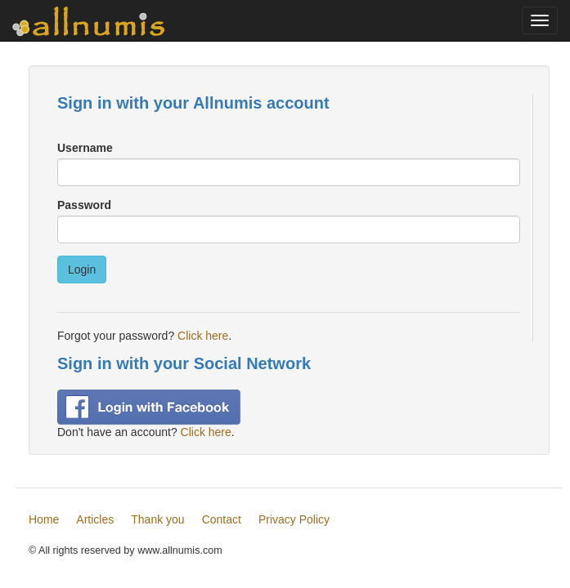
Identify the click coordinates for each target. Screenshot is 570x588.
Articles (95, 519)
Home (44, 519)
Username (85, 147)
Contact (221, 519)
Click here (202, 335)
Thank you (157, 519)
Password (84, 205)
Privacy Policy (294, 519)
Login (82, 269)
